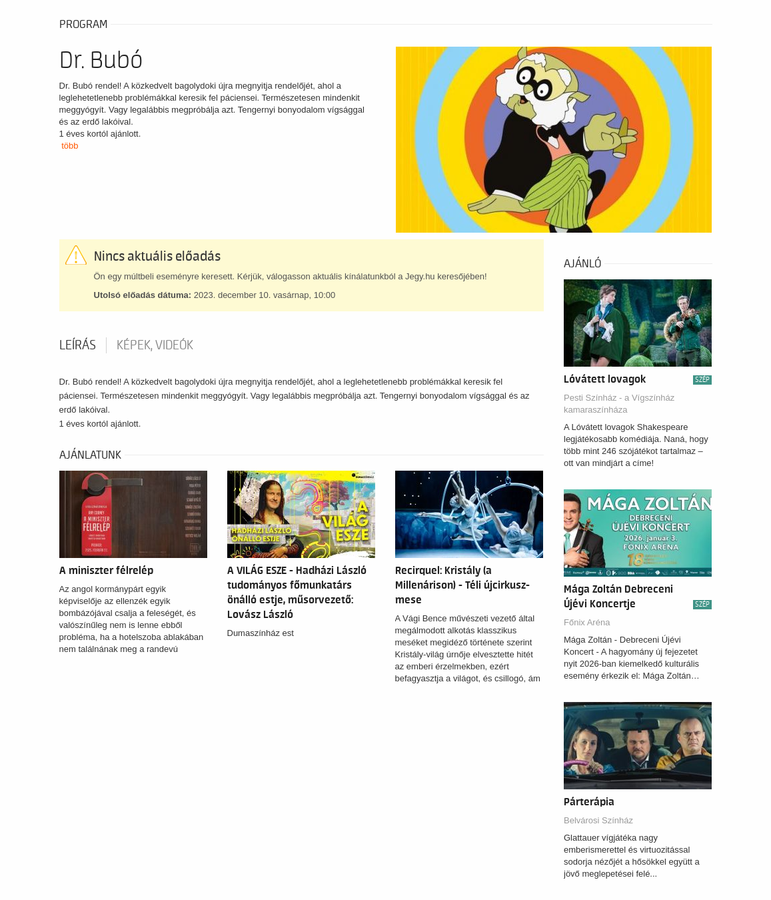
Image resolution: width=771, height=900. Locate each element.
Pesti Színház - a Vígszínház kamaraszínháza (619, 404)
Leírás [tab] (77, 345)
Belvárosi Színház (598, 820)
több (69, 146)
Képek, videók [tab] (155, 345)
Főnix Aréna (587, 622)
